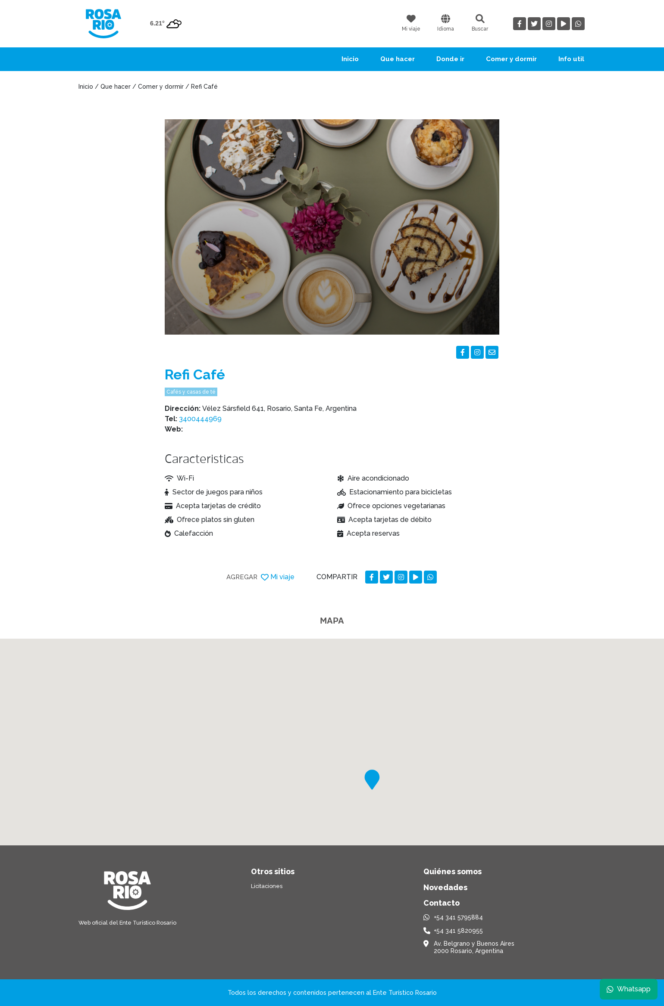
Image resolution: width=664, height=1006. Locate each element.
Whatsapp (628, 988)
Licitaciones (266, 886)
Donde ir (450, 59)
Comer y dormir (511, 59)
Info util (571, 59)
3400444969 (200, 419)
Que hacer (397, 59)
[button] (372, 780)
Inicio (350, 59)
